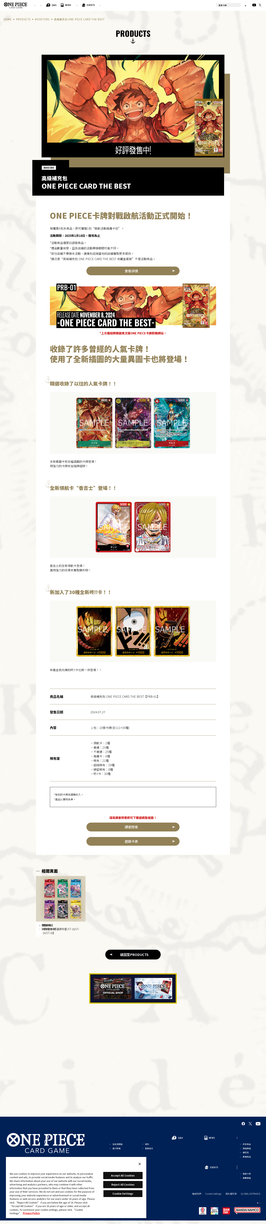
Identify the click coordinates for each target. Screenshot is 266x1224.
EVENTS (145, 4)
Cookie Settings (213, 1197)
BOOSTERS (42, 19)
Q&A (90, 4)
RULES (71, 4)
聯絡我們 (196, 1197)
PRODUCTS (122, 4)
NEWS (105, 4)
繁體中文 (238, 5)
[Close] (140, 1164)
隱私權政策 (231, 1197)
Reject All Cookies (122, 1184)
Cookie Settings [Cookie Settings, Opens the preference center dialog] (122, 1193)
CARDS (161, 4)
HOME (8, 19)
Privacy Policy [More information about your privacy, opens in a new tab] (31, 1213)
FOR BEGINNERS (46, 4)
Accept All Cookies (123, 1175)
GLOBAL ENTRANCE (250, 1197)
